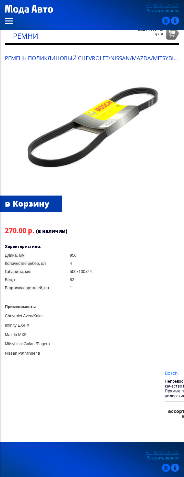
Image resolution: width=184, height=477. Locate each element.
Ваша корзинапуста (150, 31)
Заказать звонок (163, 11)
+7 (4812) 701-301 (162, 5)
